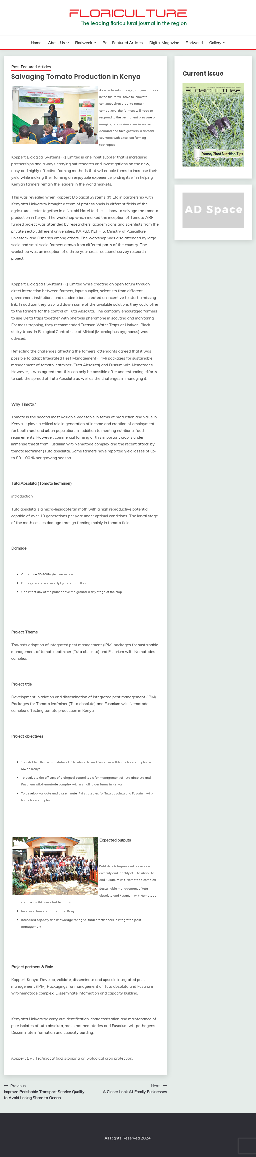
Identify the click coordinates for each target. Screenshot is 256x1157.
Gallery (215, 42)
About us (56, 42)
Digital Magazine (164, 42)
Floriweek (83, 42)
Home (36, 42)
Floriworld (194, 42)
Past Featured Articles (122, 42)
